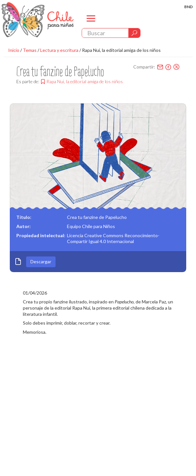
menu (91, 24)
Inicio (13, 50)
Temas (30, 50)
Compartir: (144, 66)
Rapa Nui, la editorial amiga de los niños (121, 50)
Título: (23, 217)
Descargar (40, 261)
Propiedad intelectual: (40, 235)
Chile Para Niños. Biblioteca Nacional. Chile (38, 19)
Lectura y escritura (59, 50)
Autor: (23, 226)
